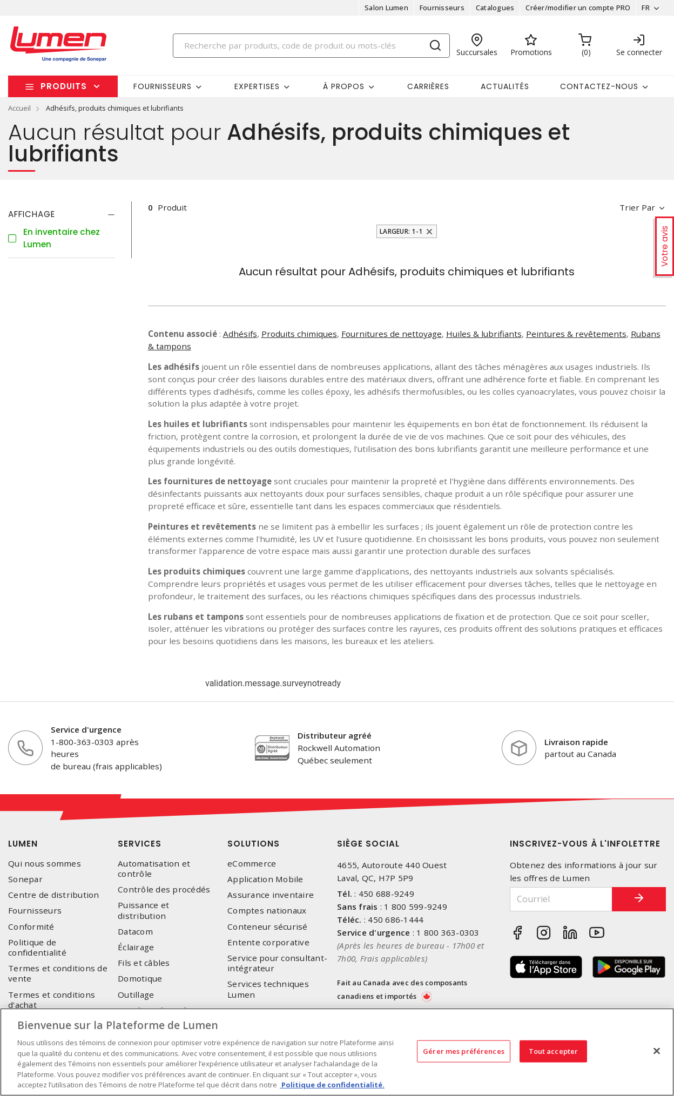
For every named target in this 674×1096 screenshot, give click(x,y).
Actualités (505, 86)
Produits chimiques (299, 333)
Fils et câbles (144, 963)
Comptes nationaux (266, 910)
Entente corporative (268, 942)
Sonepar (25, 879)
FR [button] (646, 7)
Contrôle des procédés (164, 889)
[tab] (61, 214)
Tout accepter (553, 1051)
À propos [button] (344, 86)
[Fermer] (657, 1051)
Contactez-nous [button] (599, 86)
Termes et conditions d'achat (51, 1000)
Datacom (135, 931)
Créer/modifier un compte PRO (577, 7)
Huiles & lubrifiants (484, 333)
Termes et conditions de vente (57, 973)
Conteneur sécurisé (267, 927)
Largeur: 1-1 (401, 231)
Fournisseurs (442, 7)
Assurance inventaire (270, 895)
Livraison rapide (576, 741)
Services (139, 843)
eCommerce (251, 863)
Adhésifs (240, 333)
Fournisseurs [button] (162, 86)
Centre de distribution (53, 895)
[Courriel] (561, 899)
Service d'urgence (86, 729)
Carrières (428, 86)
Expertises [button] (257, 86)
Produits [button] (64, 86)
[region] (337, 1052)
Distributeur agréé (335, 735)
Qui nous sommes (44, 863)
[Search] (311, 45)
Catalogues (495, 7)
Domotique (140, 978)
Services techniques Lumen (268, 989)
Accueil (19, 108)
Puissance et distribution (143, 910)
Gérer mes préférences (463, 1051)
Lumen (23, 843)
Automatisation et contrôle (154, 868)
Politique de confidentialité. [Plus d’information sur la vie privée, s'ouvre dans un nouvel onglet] (332, 1085)
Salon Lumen (386, 7)
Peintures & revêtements (576, 333)
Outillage (136, 995)
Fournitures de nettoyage (391, 333)
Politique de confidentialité (37, 947)
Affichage (31, 214)
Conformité (31, 927)
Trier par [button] (637, 207)
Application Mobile (265, 879)
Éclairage (136, 947)
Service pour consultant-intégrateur (277, 963)
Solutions (253, 843)
